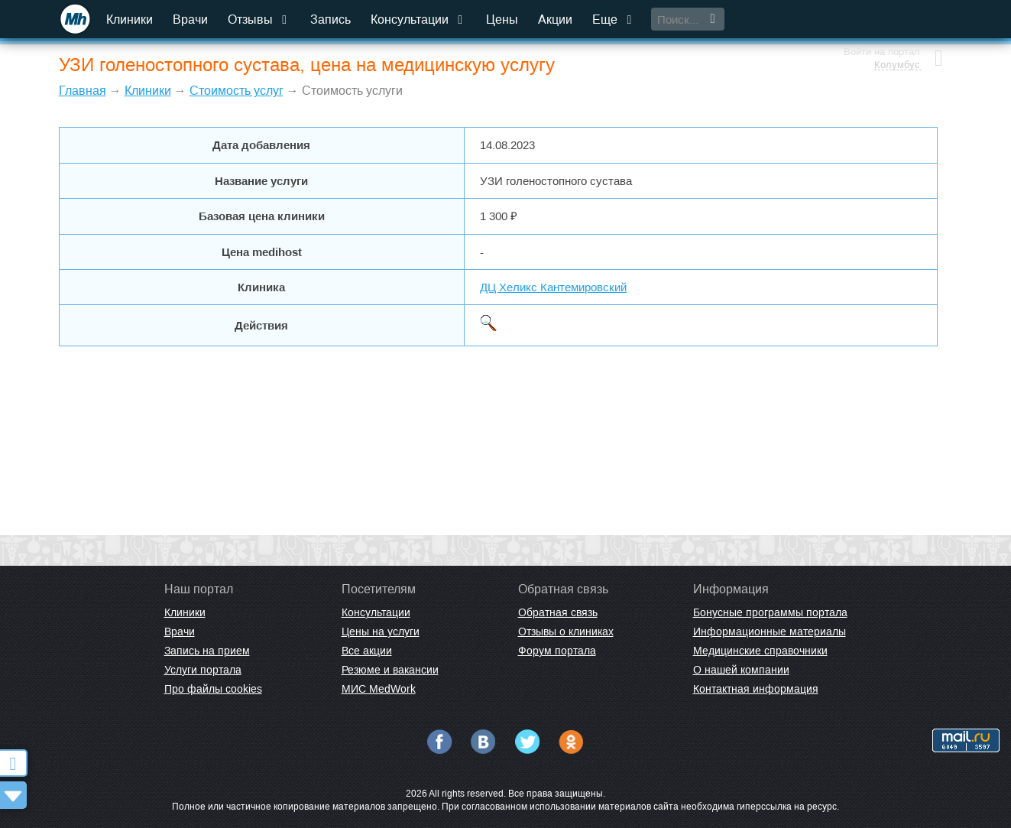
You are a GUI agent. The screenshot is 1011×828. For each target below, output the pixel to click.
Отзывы (259, 19)
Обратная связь (558, 612)
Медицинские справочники (760, 651)
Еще (614, 19)
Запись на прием (207, 651)
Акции (556, 19)
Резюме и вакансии (390, 670)
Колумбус (897, 26)
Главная (82, 90)
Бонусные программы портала (770, 612)
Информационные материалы (769, 631)
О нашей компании (741, 670)
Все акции (367, 651)
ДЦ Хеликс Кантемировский (553, 287)
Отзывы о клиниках (566, 631)
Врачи (191, 19)
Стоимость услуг (237, 90)
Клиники (130, 19)
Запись (331, 19)
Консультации (419, 19)
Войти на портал (882, 13)
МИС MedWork (379, 689)
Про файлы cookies (213, 689)
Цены (503, 19)
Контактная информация (755, 689)
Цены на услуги (381, 631)
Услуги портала (202, 670)
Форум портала (557, 651)
